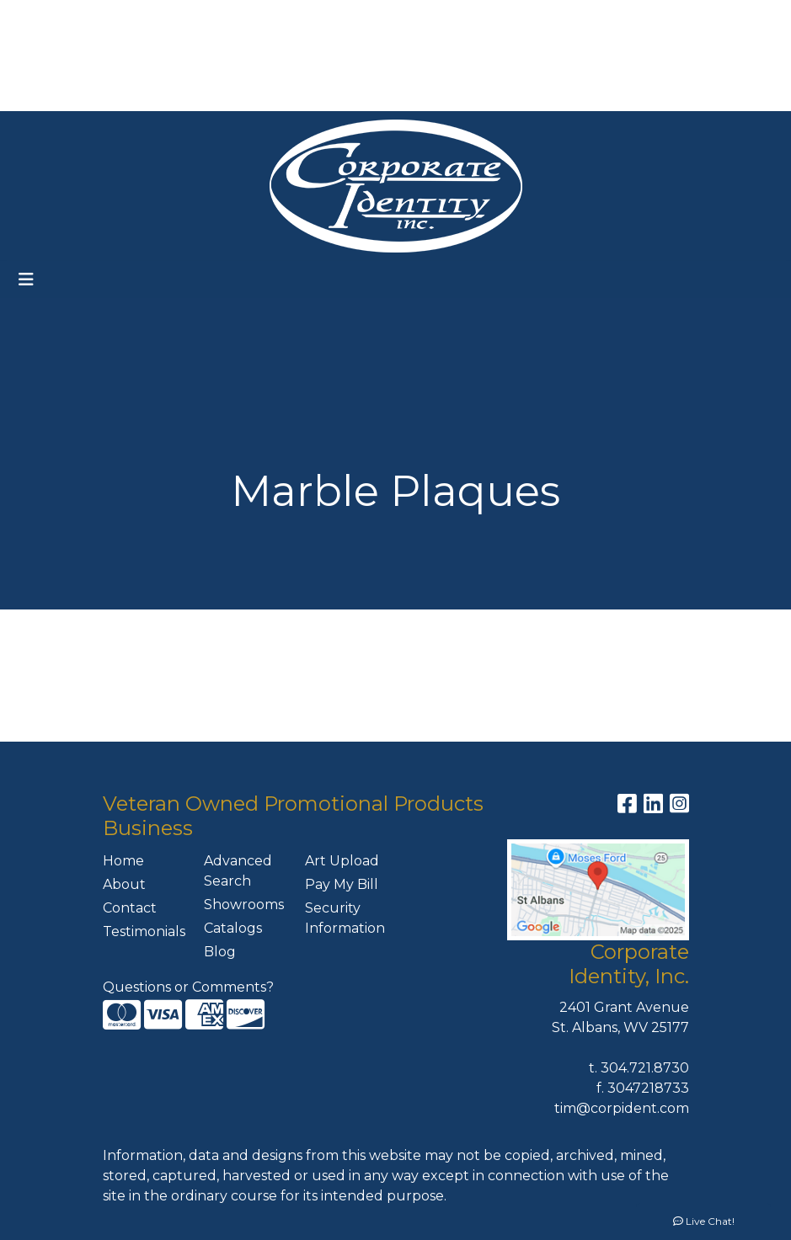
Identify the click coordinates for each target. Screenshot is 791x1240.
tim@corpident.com (621, 1108)
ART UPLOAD (176, 55)
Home (123, 861)
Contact (130, 908)
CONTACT (49, 92)
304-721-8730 (686, 18)
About (124, 884)
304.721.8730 (645, 1068)
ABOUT (98, 18)
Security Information (345, 918)
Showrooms (244, 905)
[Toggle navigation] (26, 279)
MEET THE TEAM (153, 92)
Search (440, 18)
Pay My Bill (341, 884)
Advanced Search (238, 871)
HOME (38, 18)
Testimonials (143, 931)
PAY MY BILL (276, 55)
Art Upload (342, 861)
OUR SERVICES (215, 18)
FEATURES (53, 55)
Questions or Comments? (188, 987)
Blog (220, 952)
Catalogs (233, 928)
